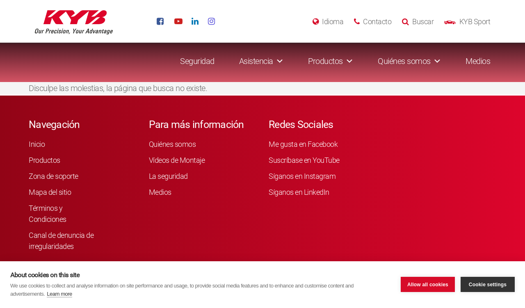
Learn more (59, 294)
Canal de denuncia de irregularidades (61, 241)
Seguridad (197, 61)
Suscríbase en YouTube (304, 160)
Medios (478, 61)
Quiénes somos (172, 144)
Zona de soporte (53, 176)
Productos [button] (325, 61)
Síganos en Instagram (302, 176)
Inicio (37, 144)
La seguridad (168, 176)
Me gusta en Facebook (303, 144)
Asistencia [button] (256, 61)
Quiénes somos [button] (404, 61)
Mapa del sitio (50, 192)
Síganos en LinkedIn (299, 192)
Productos (44, 160)
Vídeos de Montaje (177, 160)
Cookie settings (488, 284)
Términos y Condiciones (47, 214)
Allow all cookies (427, 284)
